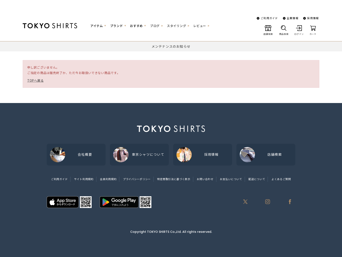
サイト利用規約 (84, 179)
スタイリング (176, 26)
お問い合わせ (205, 179)
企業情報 (292, 18)
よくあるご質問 (281, 179)
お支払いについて (231, 179)
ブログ (155, 26)
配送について (256, 179)
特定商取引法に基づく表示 (173, 179)
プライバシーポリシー (137, 179)
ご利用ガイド (269, 18)
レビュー (199, 26)
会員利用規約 (108, 179)
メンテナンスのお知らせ (171, 46)
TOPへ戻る (35, 80)
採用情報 (313, 18)
